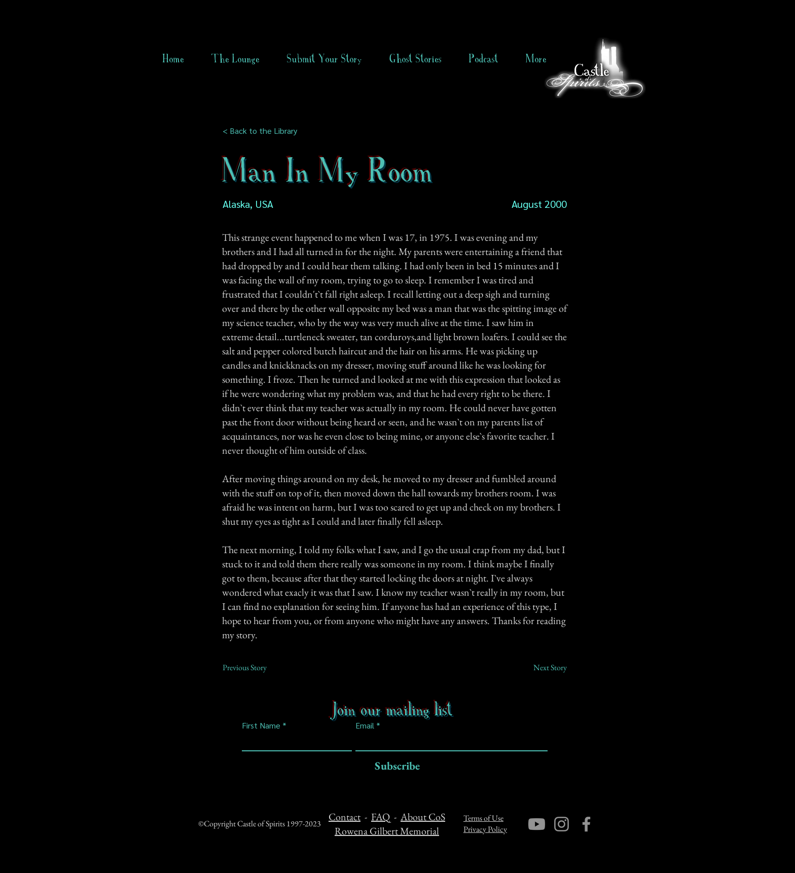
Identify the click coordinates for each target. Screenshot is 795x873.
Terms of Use (483, 818)
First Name (261, 725)
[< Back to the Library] (263, 131)
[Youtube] (537, 824)
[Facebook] (586, 824)
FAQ (380, 816)
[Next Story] (541, 668)
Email (364, 725)
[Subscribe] (394, 766)
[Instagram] (561, 824)
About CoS (423, 816)
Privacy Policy (485, 829)
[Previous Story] (256, 668)
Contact (344, 816)
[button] (415, 58)
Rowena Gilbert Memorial (387, 831)
